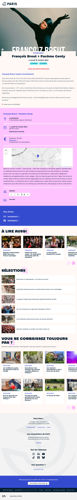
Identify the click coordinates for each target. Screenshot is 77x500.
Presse (41, 490)
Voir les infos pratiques (38, 69)
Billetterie (12, 140)
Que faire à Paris (16, 496)
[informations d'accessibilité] (19, 194)
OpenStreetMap (65, 166)
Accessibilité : (26, 490)
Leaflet (57, 166)
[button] (38, 156)
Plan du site (70, 490)
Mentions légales (8, 490)
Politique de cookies (59, 490)
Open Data (48, 490)
